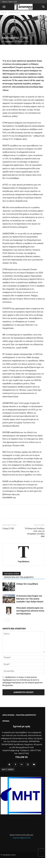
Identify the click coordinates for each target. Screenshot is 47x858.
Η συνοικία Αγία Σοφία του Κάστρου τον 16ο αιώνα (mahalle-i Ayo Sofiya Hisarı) (29, 599)
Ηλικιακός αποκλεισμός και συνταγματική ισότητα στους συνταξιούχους (30, 611)
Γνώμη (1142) (8, 528)
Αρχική (3, 12)
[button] (4, 6)
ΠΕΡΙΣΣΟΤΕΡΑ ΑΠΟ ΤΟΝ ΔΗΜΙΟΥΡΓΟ (19, 577)
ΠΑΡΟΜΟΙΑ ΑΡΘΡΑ (11, 574)
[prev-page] (4, 620)
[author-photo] (24, 558)
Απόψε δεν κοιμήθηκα (27, 584)
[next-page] (8, 620)
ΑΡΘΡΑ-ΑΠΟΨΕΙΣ (14, 12)
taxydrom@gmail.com (22, 838)
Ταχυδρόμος (9, 41)
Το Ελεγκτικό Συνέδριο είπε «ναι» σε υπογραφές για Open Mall (34, 532)
